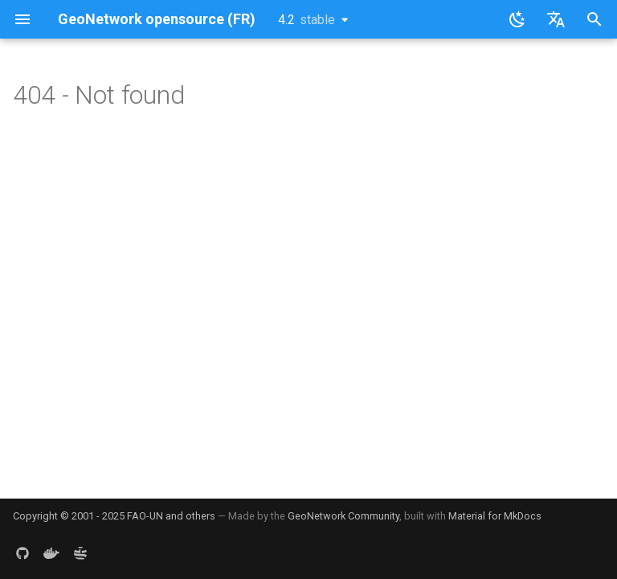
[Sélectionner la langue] (556, 19)
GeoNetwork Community (343, 516)
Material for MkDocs (494, 516)
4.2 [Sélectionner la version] (306, 19)
